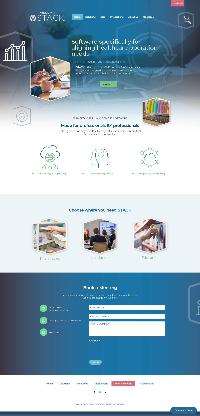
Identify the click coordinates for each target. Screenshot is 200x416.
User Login (178, 3)
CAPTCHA (94, 340)
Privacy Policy (146, 383)
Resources (82, 383)
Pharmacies (50, 258)
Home (77, 17)
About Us (133, 17)
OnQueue (148, 17)
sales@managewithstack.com (65, 321)
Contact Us (108, 84)
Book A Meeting (123, 383)
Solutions (90, 17)
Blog (102, 17)
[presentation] (112, 349)
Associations (100, 258)
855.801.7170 (54, 332)
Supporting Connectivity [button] (148, 173)
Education (150, 258)
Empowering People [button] (97, 173)
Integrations (117, 17)
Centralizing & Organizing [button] (48, 173)
